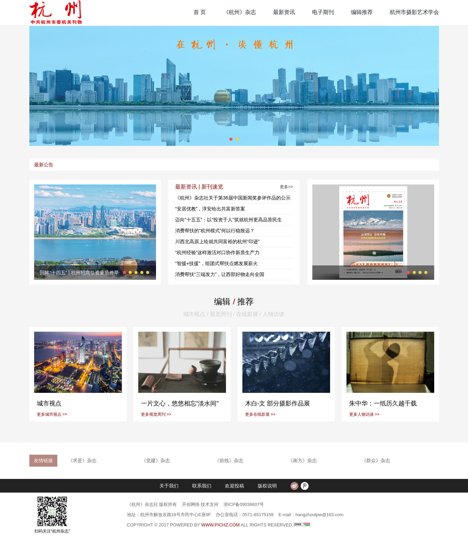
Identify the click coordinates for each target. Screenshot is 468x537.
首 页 (200, 12)
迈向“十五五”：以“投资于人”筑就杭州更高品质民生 (228, 219)
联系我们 (201, 485)
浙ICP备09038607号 (244, 504)
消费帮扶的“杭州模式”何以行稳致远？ (215, 230)
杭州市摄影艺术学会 (414, 12)
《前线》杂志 (229, 460)
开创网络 (191, 504)
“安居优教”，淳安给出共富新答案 (210, 208)
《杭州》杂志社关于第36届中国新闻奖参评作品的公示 (232, 198)
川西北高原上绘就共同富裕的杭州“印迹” (217, 241)
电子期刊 (323, 12)
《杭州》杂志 (239, 12)
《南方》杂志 (302, 460)
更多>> (286, 186)
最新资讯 (284, 12)
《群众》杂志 (375, 460)
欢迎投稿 (234, 485)
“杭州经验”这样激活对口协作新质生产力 (217, 252)
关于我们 (169, 485)
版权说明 (267, 485)
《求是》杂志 (82, 460)
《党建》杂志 (155, 460)
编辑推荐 (362, 12)
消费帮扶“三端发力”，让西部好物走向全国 (219, 274)
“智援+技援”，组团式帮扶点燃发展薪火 (216, 263)
